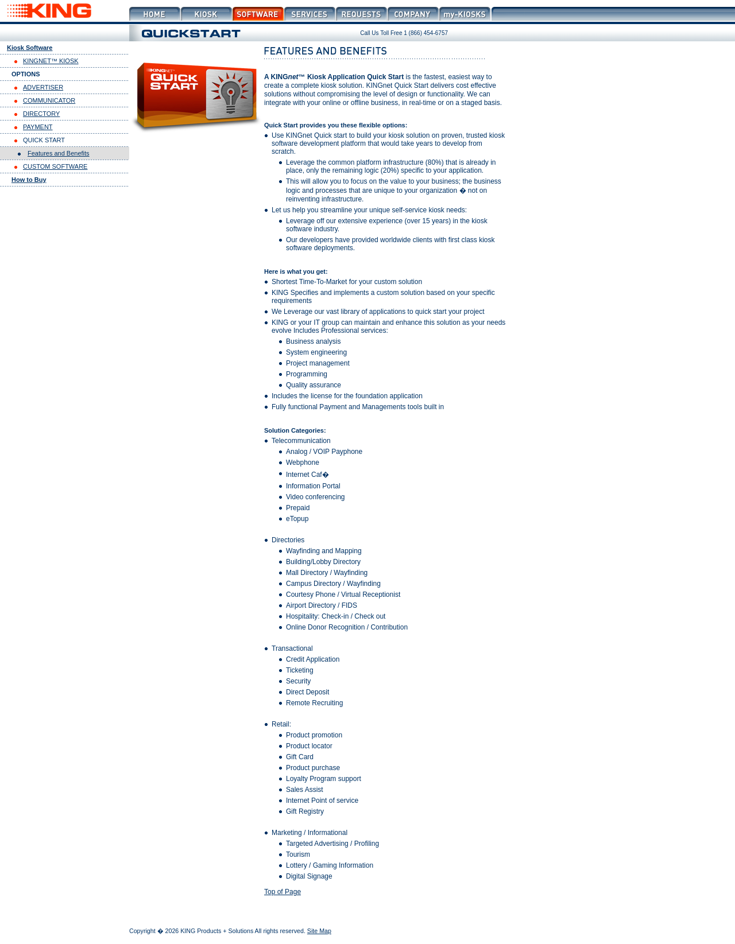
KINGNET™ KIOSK (51, 60)
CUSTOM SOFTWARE (55, 166)
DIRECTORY (41, 113)
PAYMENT (38, 126)
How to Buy (29, 179)
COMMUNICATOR (49, 100)
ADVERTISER (43, 87)
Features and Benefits (59, 153)
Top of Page (282, 892)
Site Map (319, 930)
